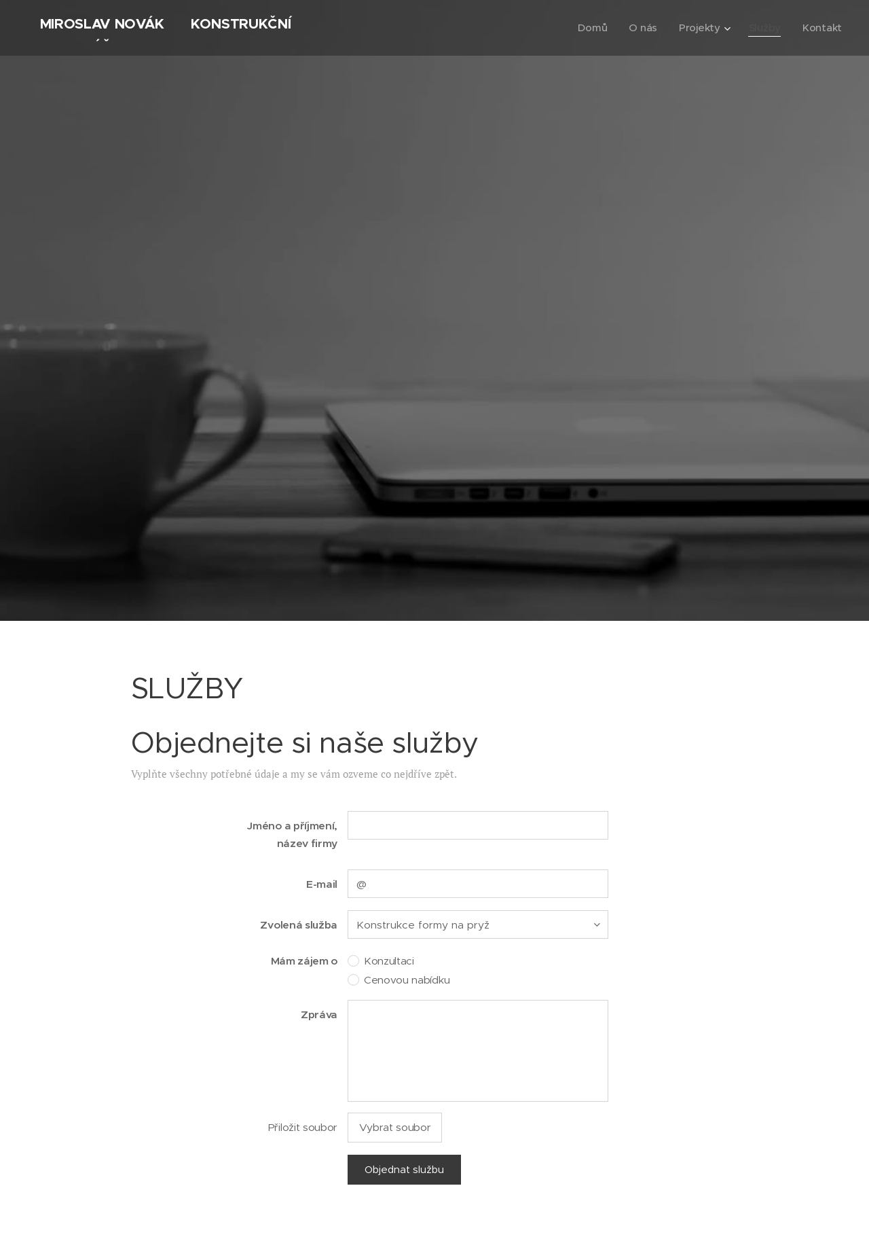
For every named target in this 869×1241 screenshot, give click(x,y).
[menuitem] (591, 28)
